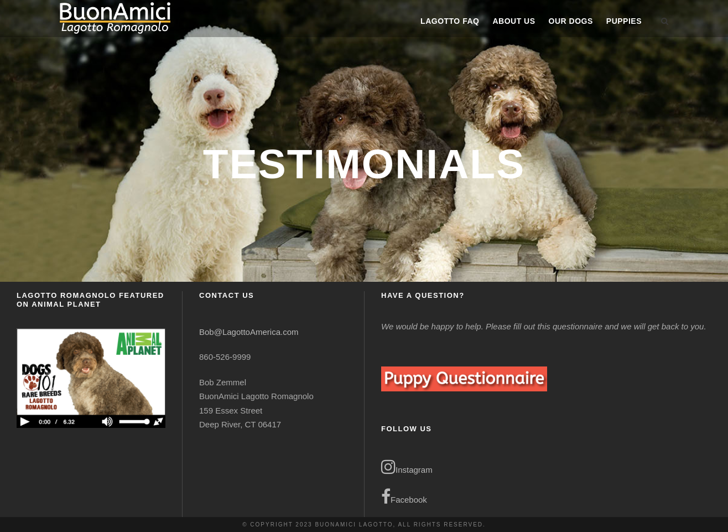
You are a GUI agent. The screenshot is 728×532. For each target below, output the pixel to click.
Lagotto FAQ (449, 21)
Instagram (407, 466)
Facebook (404, 496)
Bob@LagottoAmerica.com (248, 332)
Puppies (624, 21)
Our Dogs (571, 21)
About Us (513, 21)
